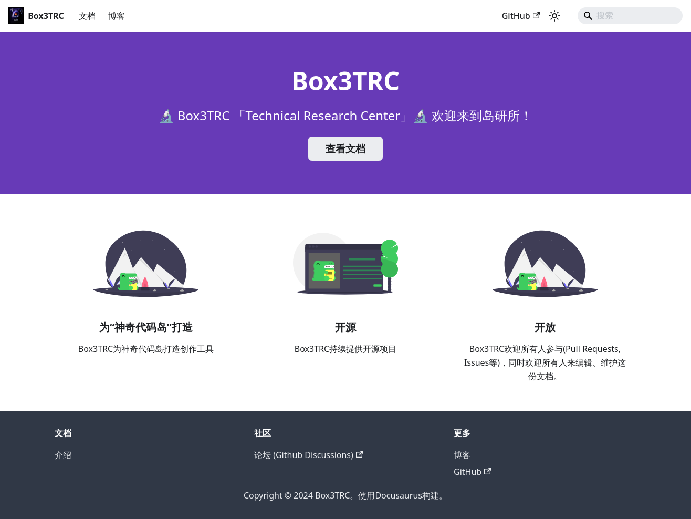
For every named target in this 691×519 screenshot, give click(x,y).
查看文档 (345, 148)
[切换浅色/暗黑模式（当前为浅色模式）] (554, 15)
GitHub (521, 16)
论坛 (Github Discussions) (308, 455)
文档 (87, 16)
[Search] (630, 15)
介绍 (63, 455)
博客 (116, 16)
